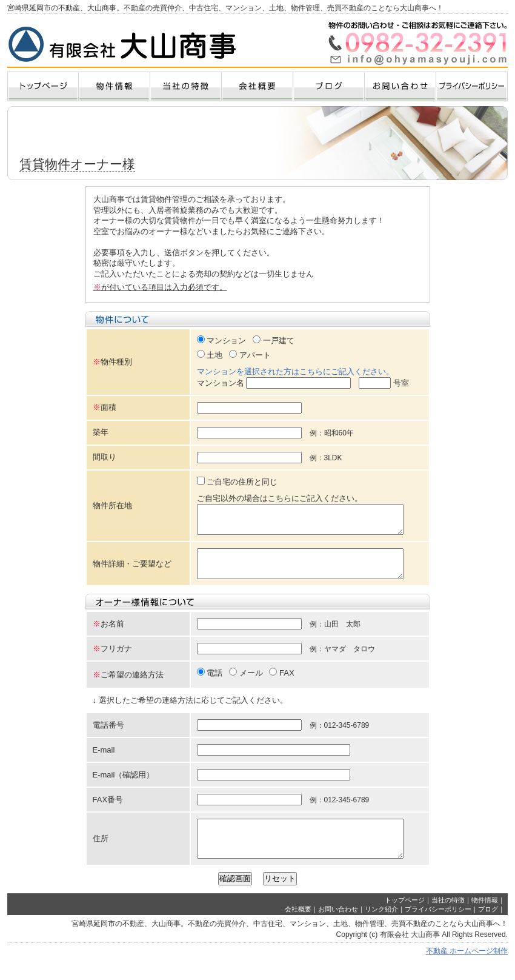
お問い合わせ (338, 927)
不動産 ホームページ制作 (467, 969)
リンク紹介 (381, 927)
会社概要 (298, 927)
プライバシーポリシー (438, 927)
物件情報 (484, 918)
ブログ (488, 927)
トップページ (405, 918)
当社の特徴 (448, 918)
